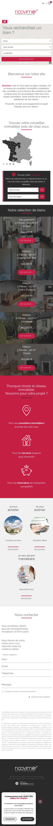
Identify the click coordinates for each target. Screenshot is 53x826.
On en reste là (27, 795)
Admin (43, 778)
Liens (38, 778)
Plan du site (11, 778)
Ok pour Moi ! (27, 819)
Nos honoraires (31, 778)
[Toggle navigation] (4, 21)
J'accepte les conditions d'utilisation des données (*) (21, 691)
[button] (26, 53)
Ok (42, 190)
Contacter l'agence (39, 697)
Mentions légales (20, 778)
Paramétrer (10, 819)
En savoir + (26, 241)
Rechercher (26, 59)
